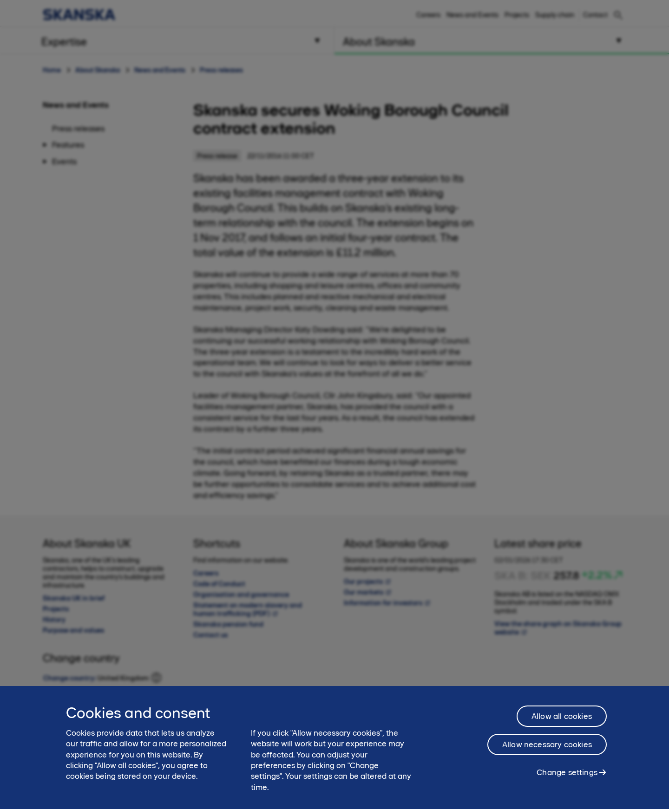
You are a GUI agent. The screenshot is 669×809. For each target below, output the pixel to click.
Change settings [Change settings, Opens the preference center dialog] (567, 776)
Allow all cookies (561, 720)
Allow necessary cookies (547, 748)
